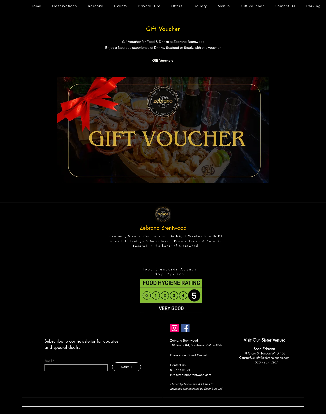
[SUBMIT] (126, 366)
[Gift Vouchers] (162, 60)
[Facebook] (185, 328)
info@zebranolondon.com (272, 358)
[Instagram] (174, 328)
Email (48, 360)
